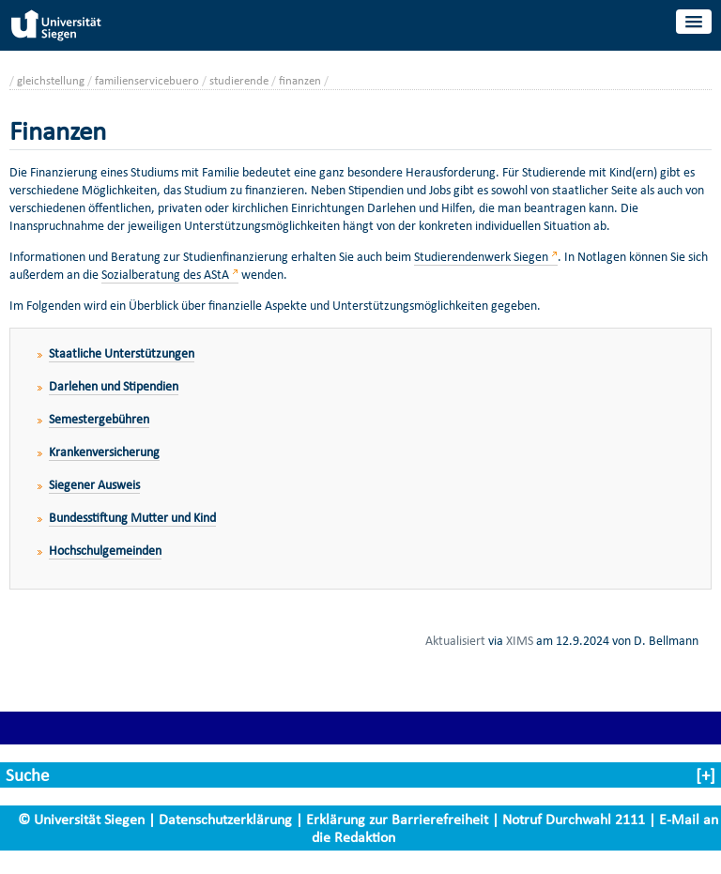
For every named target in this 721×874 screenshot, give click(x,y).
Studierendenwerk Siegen (481, 257)
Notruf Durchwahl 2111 (573, 819)
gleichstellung (50, 80)
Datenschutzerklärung (225, 819)
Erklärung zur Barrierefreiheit (397, 819)
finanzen (300, 80)
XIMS (519, 640)
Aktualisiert (455, 640)
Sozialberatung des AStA (165, 275)
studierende (238, 80)
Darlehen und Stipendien (113, 386)
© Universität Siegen (81, 819)
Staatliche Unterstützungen (121, 353)
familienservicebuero (147, 80)
